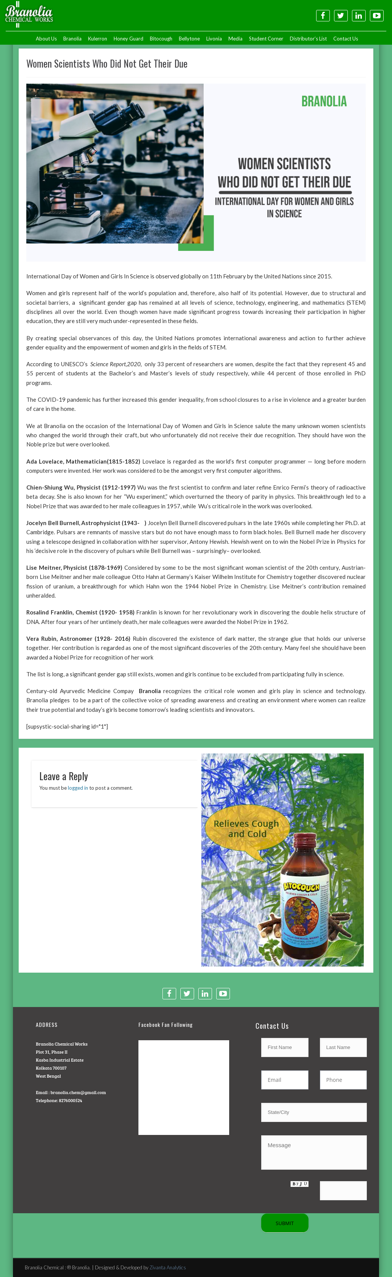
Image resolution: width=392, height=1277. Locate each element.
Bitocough (161, 39)
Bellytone (189, 39)
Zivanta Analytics (167, 1267)
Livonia (214, 39)
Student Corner (266, 39)
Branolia (72, 39)
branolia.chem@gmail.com (78, 1092)
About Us (46, 39)
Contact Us (345, 39)
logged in (78, 788)
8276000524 (70, 1100)
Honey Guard (128, 39)
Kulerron (97, 39)
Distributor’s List (308, 39)
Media (235, 39)
